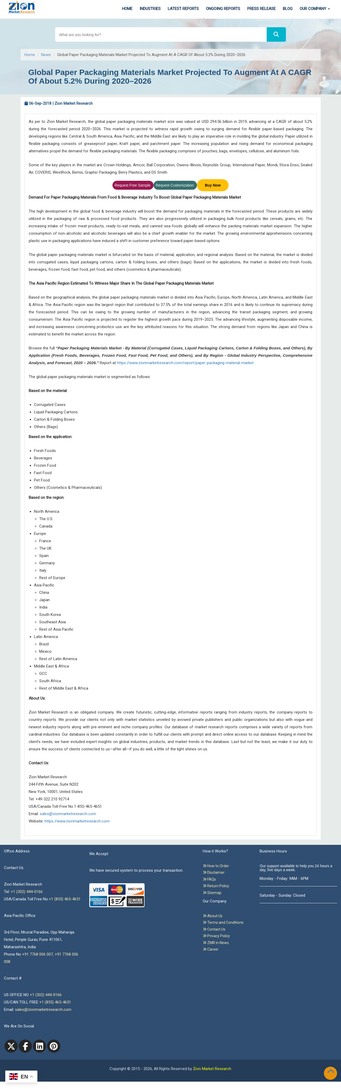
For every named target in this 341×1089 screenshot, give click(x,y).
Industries (150, 8)
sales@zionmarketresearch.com (68, 813)
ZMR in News (216, 943)
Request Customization (175, 185)
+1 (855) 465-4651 (65, 899)
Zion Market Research (212, 1068)
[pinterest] (53, 1046)
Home (127, 8)
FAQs (209, 879)
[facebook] (25, 1046)
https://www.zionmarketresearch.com (77, 821)
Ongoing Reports (223, 8)
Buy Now (213, 185)
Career (211, 949)
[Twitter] (11, 1046)
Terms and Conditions (223, 922)
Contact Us (214, 929)
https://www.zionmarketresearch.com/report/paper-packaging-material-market (185, 362)
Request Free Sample (133, 185)
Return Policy (216, 886)
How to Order (216, 866)
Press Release (261, 8)
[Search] (276, 34)
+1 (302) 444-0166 (27, 891)
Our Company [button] (315, 8)
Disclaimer (214, 872)
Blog (288, 8)
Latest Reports (183, 8)
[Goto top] (332, 1072)
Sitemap (212, 893)
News (46, 54)
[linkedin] (39, 1046)
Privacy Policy (216, 936)
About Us (213, 916)
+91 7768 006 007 (37, 954)
